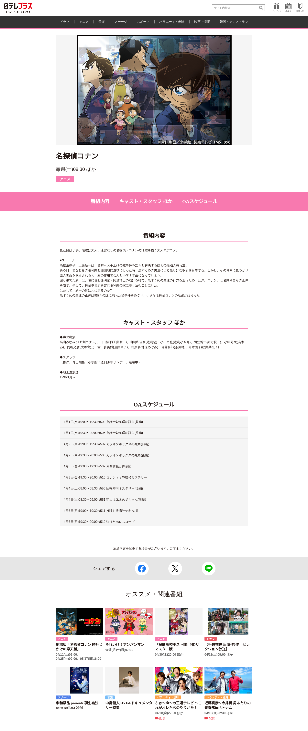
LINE (208, 568)
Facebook (142, 568)
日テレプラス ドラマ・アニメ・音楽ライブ (18, 8)
